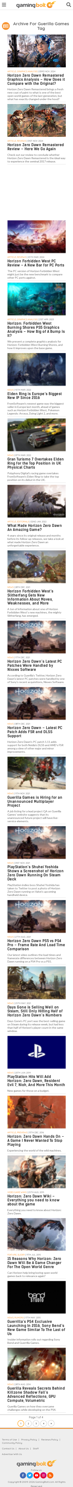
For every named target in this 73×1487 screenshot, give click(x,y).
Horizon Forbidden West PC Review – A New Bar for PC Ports (35, 263)
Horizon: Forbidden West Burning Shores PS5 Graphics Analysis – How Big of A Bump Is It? (36, 329)
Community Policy (12, 1442)
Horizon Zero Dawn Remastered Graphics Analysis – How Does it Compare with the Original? (36, 79)
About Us (23, 1448)
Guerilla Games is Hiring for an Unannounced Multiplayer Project (34, 801)
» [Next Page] (51, 1423)
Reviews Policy (49, 1439)
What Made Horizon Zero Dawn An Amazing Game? (34, 527)
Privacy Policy (29, 1439)
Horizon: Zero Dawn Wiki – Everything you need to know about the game (33, 1200)
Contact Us (8, 1448)
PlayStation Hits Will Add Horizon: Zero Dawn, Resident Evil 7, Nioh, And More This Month (36, 1080)
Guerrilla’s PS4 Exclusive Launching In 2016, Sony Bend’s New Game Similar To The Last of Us (36, 1327)
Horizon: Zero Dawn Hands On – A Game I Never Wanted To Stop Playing (35, 1140)
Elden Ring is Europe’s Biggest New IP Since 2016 (34, 396)
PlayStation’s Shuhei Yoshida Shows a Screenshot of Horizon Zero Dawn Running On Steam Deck (35, 873)
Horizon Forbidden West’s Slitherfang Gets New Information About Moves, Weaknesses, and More (30, 597)
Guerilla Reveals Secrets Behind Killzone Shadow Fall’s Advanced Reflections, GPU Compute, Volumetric (36, 1394)
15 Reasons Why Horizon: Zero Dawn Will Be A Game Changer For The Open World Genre (34, 1262)
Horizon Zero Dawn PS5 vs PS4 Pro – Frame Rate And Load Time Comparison (36, 945)
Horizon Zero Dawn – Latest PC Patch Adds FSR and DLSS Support (34, 732)
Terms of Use (9, 1439)
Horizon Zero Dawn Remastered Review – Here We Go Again (35, 147)
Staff (36, 1448)
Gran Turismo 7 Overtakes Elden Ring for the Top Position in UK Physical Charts (35, 463)
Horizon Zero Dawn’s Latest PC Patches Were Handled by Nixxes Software (34, 665)
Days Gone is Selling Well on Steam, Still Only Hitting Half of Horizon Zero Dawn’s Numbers (35, 1011)
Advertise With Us (12, 1454)
